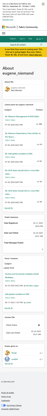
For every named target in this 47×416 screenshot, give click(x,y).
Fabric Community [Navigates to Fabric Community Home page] (28, 26)
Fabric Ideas (10, 120)
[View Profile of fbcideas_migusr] (32, 285)
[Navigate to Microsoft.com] (9, 27)
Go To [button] (38, 39)
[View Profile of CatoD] (28, 302)
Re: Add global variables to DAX (18, 153)
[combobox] (26, 44)
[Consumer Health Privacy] (23, 409)
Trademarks (5, 400)
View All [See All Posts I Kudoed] (9, 308)
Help (30, 38)
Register (13, 38)
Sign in (22, 38)
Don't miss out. (35, 54)
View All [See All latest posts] (9, 208)
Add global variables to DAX (17, 294)
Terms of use (6, 396)
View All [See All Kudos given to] (9, 363)
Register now (8, 19)
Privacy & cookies (7, 393)
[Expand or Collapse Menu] (3, 33)
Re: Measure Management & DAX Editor (22, 116)
